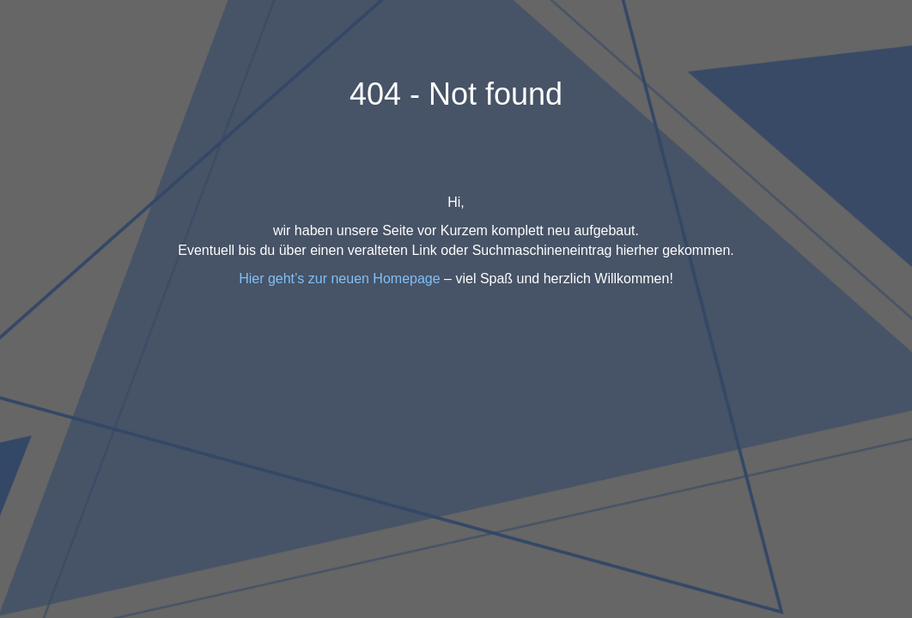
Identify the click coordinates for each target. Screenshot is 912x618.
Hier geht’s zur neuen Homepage (340, 278)
